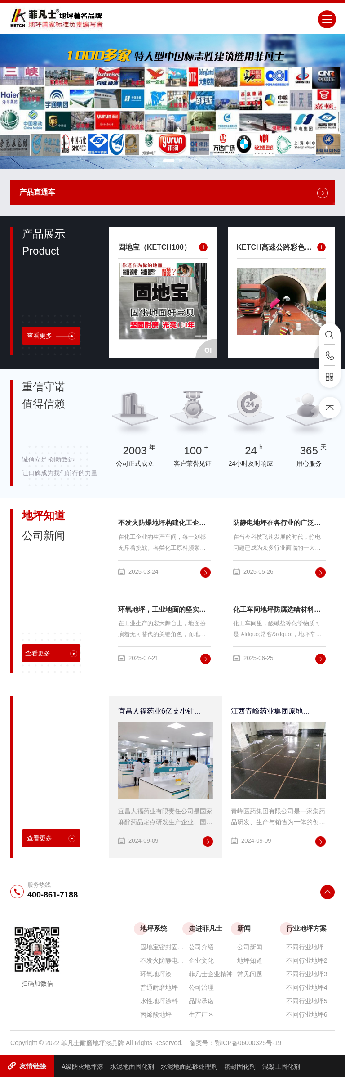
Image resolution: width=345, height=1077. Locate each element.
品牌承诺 (201, 1001)
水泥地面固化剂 (132, 1066)
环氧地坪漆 (156, 974)
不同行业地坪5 (306, 1001)
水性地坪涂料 (159, 1001)
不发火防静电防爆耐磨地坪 (164, 960)
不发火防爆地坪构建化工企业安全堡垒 (164, 522)
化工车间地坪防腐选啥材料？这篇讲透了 (279, 609)
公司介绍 (201, 947)
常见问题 (249, 974)
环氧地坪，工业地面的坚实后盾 (164, 609)
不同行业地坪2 (306, 960)
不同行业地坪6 (306, 1014)
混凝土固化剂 (281, 1066)
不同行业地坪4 (306, 987)
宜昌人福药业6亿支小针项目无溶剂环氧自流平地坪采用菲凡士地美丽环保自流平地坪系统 (160, 711)
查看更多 (51, 336)
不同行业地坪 (305, 947)
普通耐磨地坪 (159, 987)
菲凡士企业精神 (211, 974)
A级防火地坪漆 (82, 1066)
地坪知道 (249, 960)
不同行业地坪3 (306, 974)
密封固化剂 (240, 1066)
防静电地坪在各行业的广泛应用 (279, 522)
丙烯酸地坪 (156, 1014)
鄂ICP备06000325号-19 (248, 1042)
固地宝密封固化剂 (164, 947)
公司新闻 (249, 947)
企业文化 (201, 960)
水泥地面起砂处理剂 (189, 1066)
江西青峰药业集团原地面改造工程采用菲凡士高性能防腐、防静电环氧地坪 (272, 711)
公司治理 (201, 987)
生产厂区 (201, 1014)
